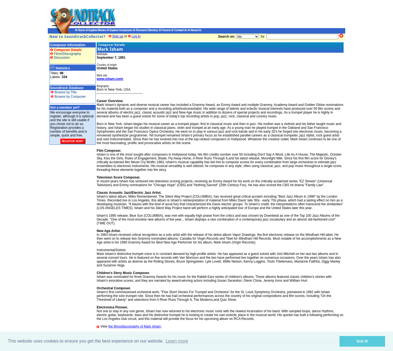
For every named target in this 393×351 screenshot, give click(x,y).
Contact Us (179, 30)
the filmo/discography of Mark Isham (134, 326)
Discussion (60, 58)
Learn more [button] (177, 341)
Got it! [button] (362, 341)
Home (80, 30)
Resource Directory (145, 30)
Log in (136, 36)
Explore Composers (119, 30)
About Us (194, 30)
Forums (165, 30)
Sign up (117, 36)
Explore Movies (96, 30)
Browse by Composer (68, 97)
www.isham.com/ (110, 79)
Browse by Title (64, 92)
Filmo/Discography (65, 54)
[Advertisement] (225, 14)
